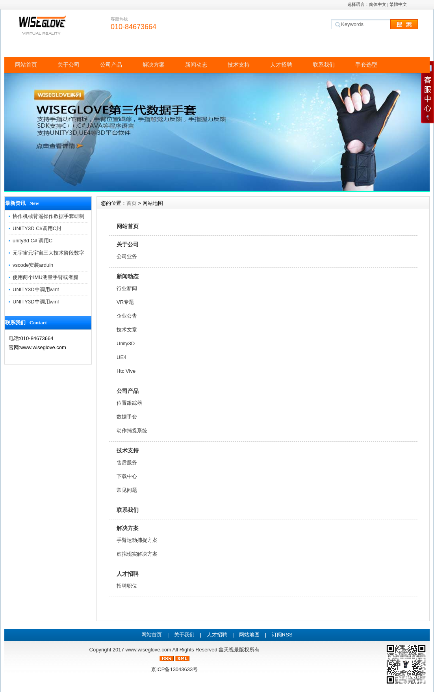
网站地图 (249, 635)
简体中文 (377, 4)
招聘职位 (127, 586)
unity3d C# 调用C (32, 241)
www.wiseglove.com (148, 650)
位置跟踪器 (129, 403)
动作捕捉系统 (132, 430)
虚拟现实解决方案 (137, 554)
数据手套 (127, 417)
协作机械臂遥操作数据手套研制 (48, 216)
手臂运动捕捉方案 (137, 540)
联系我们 (324, 64)
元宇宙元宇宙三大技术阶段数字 (48, 253)
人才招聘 (281, 64)
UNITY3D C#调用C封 (37, 228)
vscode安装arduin (33, 265)
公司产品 (111, 64)
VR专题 (125, 302)
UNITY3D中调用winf (36, 289)
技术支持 (239, 64)
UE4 (121, 357)
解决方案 (154, 64)
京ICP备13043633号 (174, 669)
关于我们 (184, 635)
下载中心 (127, 476)
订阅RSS (282, 635)
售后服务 (127, 462)
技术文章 (127, 330)
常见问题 (127, 490)
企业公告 (127, 316)
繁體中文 (398, 4)
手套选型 (366, 64)
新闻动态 (196, 64)
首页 (131, 203)
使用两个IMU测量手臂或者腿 (45, 277)
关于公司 (68, 64)
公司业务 (127, 256)
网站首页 (26, 64)
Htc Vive (126, 371)
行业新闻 (127, 288)
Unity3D (126, 343)
